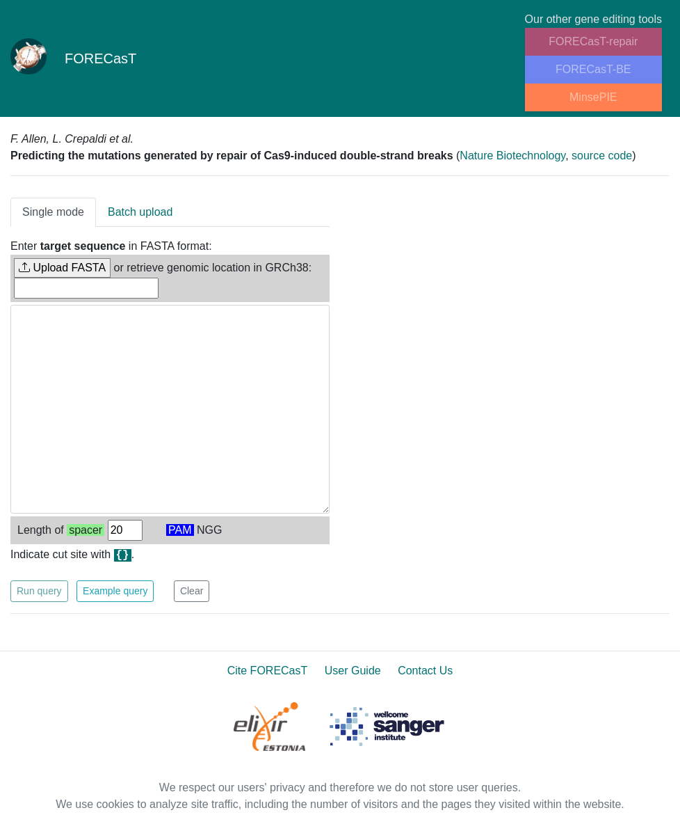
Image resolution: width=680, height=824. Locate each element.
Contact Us (425, 670)
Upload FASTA (62, 268)
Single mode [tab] (53, 212)
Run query (39, 590)
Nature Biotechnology (512, 155)
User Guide (353, 670)
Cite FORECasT (267, 670)
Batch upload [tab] (140, 212)
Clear (191, 590)
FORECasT (73, 58)
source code (602, 155)
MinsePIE (593, 97)
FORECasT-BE (593, 69)
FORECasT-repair (593, 41)
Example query (115, 590)
